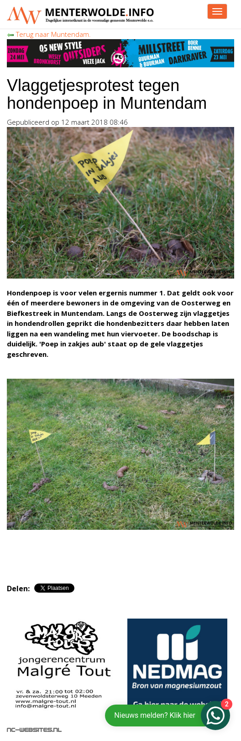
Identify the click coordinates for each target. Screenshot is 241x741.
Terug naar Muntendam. (49, 34)
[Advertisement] (113, 552)
